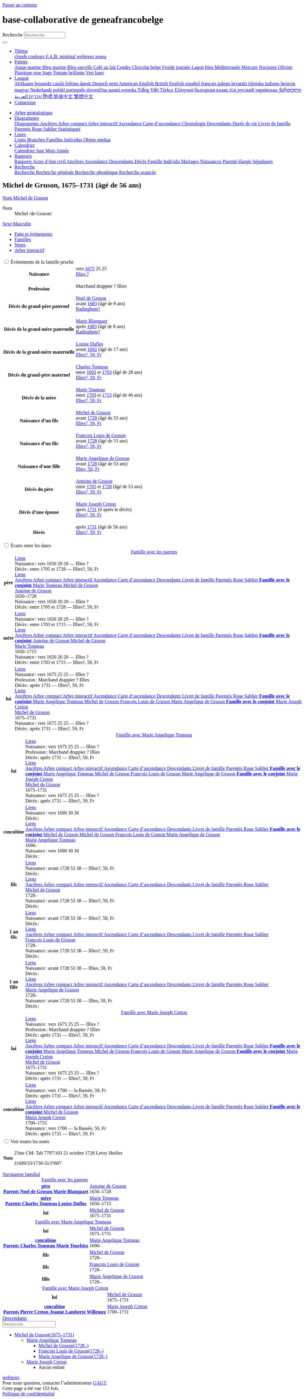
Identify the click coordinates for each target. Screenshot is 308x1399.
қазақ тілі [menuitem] (226, 89)
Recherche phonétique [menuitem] (97, 172)
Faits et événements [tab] (33, 234)
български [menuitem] (205, 89)
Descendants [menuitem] (220, 123)
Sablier (252, 579)
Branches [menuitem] (36, 139)
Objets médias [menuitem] (97, 139)
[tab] (154, 198)
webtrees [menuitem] (86, 56)
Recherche (12, 34)
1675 (90, 268)
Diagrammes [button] (26, 118)
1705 (91, 486)
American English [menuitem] (137, 83)
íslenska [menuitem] (256, 83)
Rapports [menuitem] (23, 161)
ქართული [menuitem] (290, 89)
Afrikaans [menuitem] (24, 83)
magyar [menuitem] (22, 89)
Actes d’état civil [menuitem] (49, 161)
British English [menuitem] (170, 83)
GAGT (99, 1382)
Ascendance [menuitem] (131, 123)
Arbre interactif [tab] (29, 250)
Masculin (16, 223)
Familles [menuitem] (55, 139)
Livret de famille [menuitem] (274, 123)
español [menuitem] (193, 83)
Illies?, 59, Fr (88, 354)
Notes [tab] (20, 244)
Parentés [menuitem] (23, 129)
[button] (20, 558)
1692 (92, 349)
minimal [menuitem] (68, 56)
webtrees (11, 1377)
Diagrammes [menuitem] (27, 123)
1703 (107, 372)
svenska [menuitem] (129, 89)
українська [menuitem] (267, 89)
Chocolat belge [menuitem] (147, 67)
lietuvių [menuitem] (288, 83)
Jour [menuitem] (41, 150)
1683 (92, 303)
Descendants (169, 579)
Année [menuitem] (62, 150)
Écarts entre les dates (28, 545)
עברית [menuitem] (35, 96)
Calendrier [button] (24, 145)
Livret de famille (199, 579)
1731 (92, 509)
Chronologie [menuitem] (194, 123)
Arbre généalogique (33, 112)
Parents (11, 1191)
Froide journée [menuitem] (177, 67)
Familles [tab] (22, 239)
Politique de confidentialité (28, 1393)
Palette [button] (21, 61)
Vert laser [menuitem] (95, 72)
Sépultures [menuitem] (262, 161)
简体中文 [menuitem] (64, 96)
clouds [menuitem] (21, 56)
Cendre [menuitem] (124, 67)
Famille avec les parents (154, 551)
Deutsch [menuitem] (100, 83)
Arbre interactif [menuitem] (103, 123)
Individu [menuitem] (172, 161)
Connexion (24, 102)
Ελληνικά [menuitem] (184, 89)
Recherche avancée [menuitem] (137, 172)
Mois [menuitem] (50, 150)
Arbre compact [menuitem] (73, 123)
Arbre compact (48, 579)
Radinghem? (88, 309)
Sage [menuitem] (47, 72)
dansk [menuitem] (86, 83)
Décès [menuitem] (140, 161)
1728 (92, 417)
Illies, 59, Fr (87, 469)
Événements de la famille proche (39, 262)
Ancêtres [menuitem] (49, 123)
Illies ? (82, 274)
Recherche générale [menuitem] (55, 172)
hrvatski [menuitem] (240, 83)
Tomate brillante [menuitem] (69, 72)
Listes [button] (20, 134)
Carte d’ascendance (137, 579)
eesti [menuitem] (114, 83)
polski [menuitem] (59, 89)
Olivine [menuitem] (285, 67)
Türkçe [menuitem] (167, 89)
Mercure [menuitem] (250, 67)
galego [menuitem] (224, 83)
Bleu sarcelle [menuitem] (80, 67)
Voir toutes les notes (27, 1141)
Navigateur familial (21, 1174)
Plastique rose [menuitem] (28, 72)
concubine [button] (45, 1240)
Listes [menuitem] (20, 139)
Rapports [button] (23, 156)
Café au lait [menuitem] (105, 67)
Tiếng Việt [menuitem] (148, 89)
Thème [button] (21, 51)
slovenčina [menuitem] (97, 89)
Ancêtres (24, 579)
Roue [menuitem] (37, 129)
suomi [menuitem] (114, 89)
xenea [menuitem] (100, 56)
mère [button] (46, 1198)
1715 (107, 395)
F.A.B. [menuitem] (53, 56)
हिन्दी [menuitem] (48, 96)
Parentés (224, 579)
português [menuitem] (76, 89)
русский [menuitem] (246, 89)
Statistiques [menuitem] (69, 129)
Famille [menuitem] (156, 161)
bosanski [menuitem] (44, 83)
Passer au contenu (19, 5)
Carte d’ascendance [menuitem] (162, 123)
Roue (239, 579)
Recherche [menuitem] (25, 172)
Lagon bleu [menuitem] (203, 67)
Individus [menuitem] (73, 139)
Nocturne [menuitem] (268, 67)
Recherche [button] (24, 166)
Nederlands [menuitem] (41, 89)
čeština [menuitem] (72, 83)
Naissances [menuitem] (211, 161)
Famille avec (154, 734)
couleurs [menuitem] (37, 56)
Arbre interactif (78, 579)
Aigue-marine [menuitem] (28, 67)
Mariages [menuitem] (190, 161)
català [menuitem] (59, 83)
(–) (44, 1334)
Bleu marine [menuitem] (54, 67)
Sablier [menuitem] (50, 129)
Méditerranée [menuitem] (227, 67)
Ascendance (105, 579)
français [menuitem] (209, 83)
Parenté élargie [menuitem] (237, 161)
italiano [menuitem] (273, 83)
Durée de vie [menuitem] (245, 123)
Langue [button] (21, 78)
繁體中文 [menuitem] (83, 96)
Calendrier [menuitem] (25, 150)
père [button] (45, 1186)
